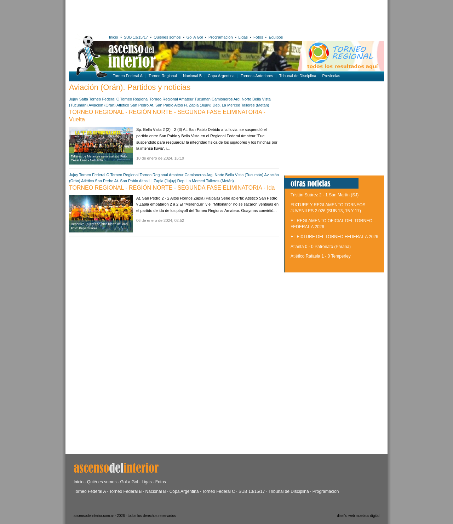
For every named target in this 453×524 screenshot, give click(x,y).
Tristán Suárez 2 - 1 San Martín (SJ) (325, 194)
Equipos (276, 37)
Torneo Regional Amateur (172, 99)
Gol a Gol (129, 481)
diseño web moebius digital (358, 516)
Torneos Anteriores (257, 76)
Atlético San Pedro (132, 105)
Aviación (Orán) (101, 105)
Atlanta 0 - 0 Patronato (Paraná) (321, 246)
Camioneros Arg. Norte (231, 99)
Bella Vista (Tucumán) (244, 175)
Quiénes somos (167, 37)
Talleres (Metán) (255, 105)
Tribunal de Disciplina (297, 76)
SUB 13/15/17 (136, 37)
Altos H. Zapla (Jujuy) (192, 105)
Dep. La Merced (226, 105)
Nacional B (192, 76)
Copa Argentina (221, 76)
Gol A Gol (195, 37)
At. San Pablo (161, 105)
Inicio (113, 37)
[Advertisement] (172, 16)
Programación (220, 37)
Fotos (258, 37)
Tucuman (203, 99)
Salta (83, 99)
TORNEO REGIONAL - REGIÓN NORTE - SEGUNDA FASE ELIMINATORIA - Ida (172, 188)
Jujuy (73, 99)
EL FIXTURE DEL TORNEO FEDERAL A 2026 (334, 236)
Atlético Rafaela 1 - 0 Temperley (321, 256)
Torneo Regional (163, 76)
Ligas (243, 37)
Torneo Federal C (104, 99)
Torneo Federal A (128, 76)
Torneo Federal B (125, 491)
